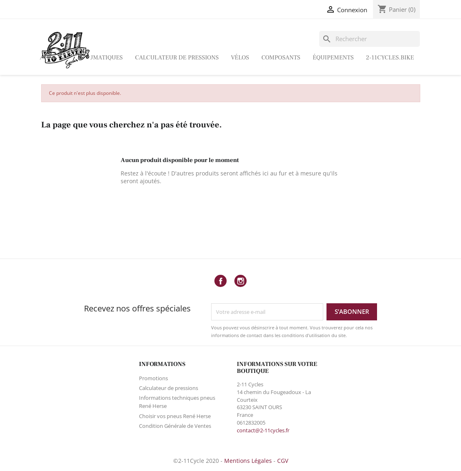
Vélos (240, 57)
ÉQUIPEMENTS (333, 57)
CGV (282, 460)
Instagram (240, 281)
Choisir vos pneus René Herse (175, 416)
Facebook (220, 281)
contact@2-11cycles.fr (263, 430)
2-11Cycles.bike (390, 57)
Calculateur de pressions (176, 57)
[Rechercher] (369, 39)
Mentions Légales (248, 460)
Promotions (153, 378)
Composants (280, 57)
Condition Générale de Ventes (175, 425)
